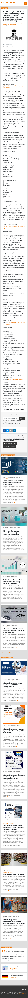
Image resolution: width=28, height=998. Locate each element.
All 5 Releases (6, 652)
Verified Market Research (8, 872)
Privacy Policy (11, 992)
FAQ (2, 992)
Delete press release (10, 443)
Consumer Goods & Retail (13, 916)
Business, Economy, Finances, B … (15, 477)
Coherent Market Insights (8, 680)
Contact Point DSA (5, 993)
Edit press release (9, 446)
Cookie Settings (22, 993)
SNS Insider (13, 25)
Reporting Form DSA (14, 993)
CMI (3, 917)
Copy (22, 418)
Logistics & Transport (12, 576)
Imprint (5, 992)
